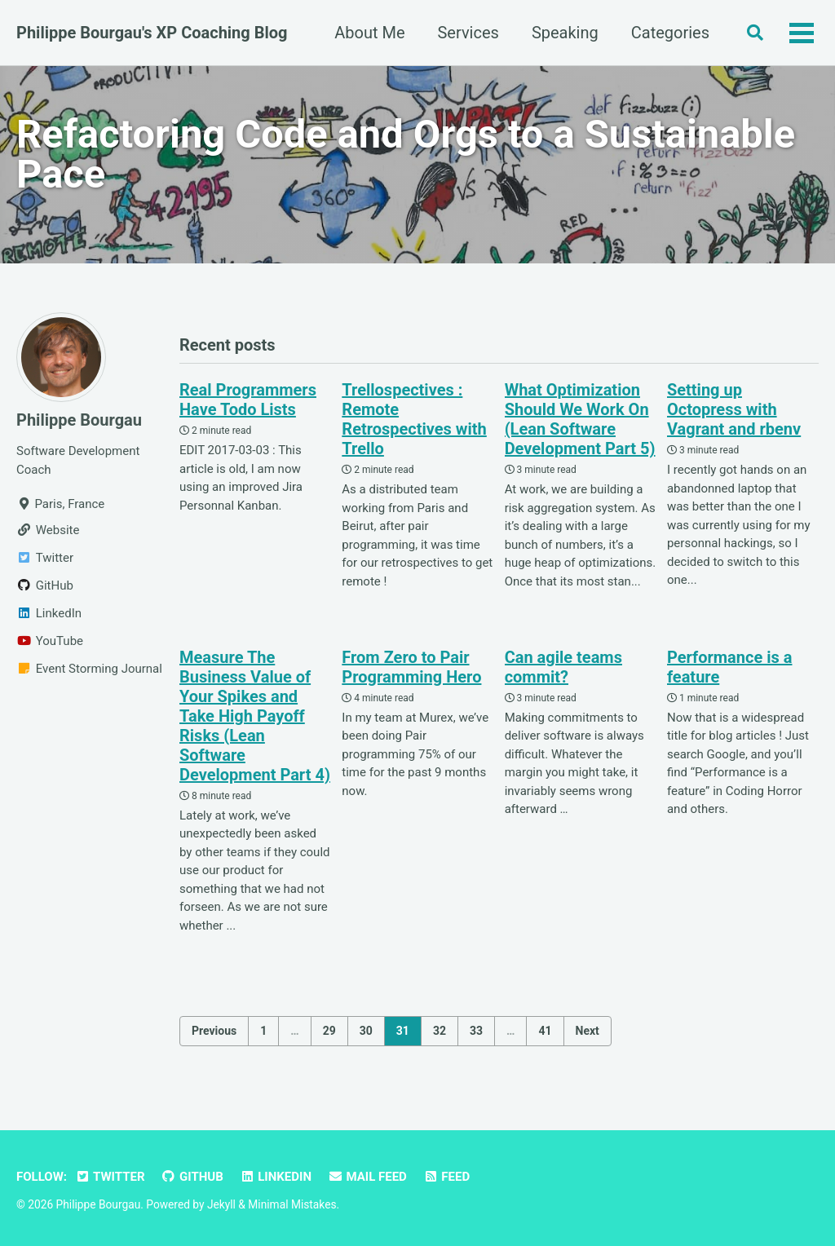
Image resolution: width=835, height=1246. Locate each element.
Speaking (565, 32)
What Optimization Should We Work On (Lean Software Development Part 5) (580, 419)
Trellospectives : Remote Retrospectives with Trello (414, 419)
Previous (214, 1030)
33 (476, 1030)
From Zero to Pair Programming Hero (411, 667)
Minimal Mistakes (292, 1204)
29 (329, 1030)
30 (366, 1030)
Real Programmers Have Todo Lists (247, 399)
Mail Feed (367, 1176)
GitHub (192, 1176)
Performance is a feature (730, 667)
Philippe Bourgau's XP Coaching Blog (152, 32)
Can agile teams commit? (563, 667)
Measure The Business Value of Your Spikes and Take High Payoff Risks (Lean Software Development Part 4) (254, 715)
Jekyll (221, 1204)
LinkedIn (275, 1176)
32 (439, 1030)
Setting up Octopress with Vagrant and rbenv (734, 409)
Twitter (110, 1176)
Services (467, 32)
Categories (670, 32)
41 (544, 1030)
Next (587, 1030)
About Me (369, 32)
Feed (446, 1176)
